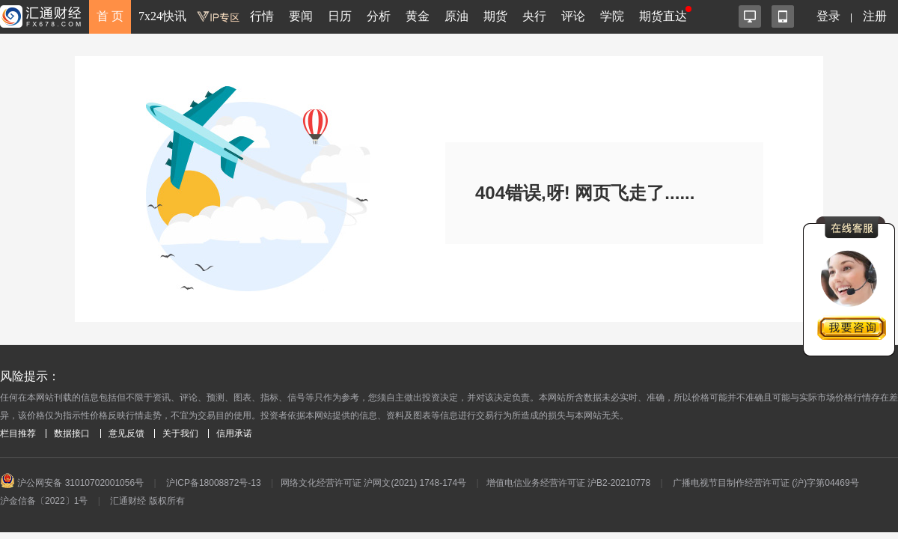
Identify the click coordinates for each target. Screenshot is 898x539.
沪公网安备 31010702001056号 (72, 483)
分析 (379, 16)
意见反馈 (126, 433)
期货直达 (663, 16)
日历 (340, 16)
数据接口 (72, 433)
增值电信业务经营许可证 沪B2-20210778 (568, 483)
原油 (456, 16)
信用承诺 (234, 433)
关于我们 (180, 433)
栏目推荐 (18, 433)
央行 (534, 16)
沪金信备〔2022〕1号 (44, 501)
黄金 (418, 16)
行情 (262, 16)
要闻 (301, 16)
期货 (495, 16)
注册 (875, 16)
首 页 (110, 16)
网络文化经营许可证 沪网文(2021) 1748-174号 (373, 483)
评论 (573, 16)
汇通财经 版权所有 (147, 501)
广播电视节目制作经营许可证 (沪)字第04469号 (766, 483)
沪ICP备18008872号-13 (213, 483)
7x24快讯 (162, 16)
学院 (612, 16)
